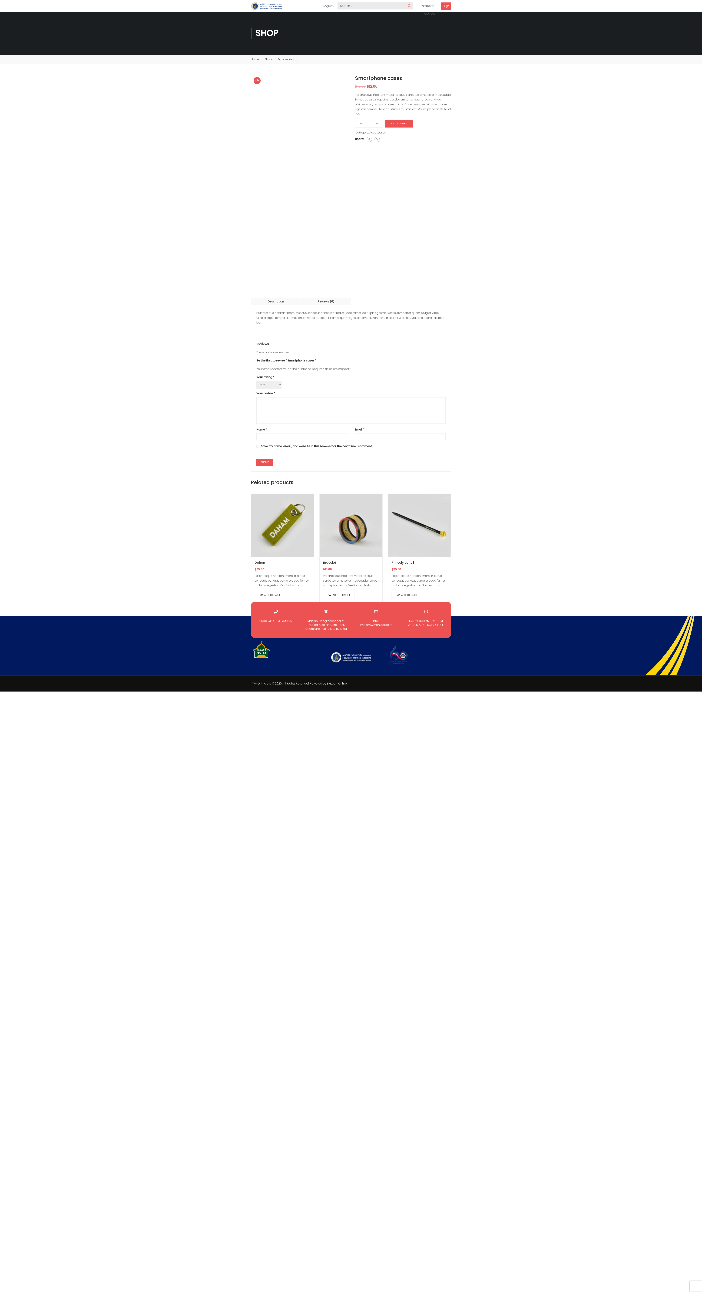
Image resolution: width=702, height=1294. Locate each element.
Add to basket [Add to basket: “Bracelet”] (341, 596)
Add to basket (399, 124)
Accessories (285, 60)
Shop (268, 60)
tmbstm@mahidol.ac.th (376, 626)
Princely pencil (403, 563)
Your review (265, 394)
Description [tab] (276, 302)
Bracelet (329, 563)
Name (261, 430)
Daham (260, 563)
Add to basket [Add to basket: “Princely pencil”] (410, 596)
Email (360, 430)
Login (446, 6)
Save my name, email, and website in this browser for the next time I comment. (317, 447)
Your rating (265, 378)
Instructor (428, 6)
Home (255, 60)
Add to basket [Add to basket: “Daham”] (273, 596)
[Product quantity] (369, 124)
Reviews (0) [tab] (326, 302)
